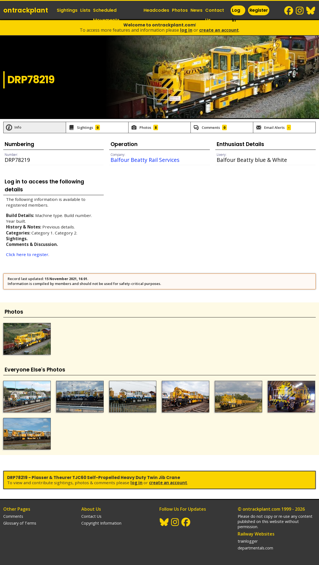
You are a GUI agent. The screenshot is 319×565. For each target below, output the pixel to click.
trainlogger (248, 541)
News (196, 10)
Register (258, 10)
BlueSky (311, 11)
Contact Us (214, 15)
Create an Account (219, 30)
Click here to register (27, 254)
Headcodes (156, 10)
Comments (13, 516)
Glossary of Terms (19, 523)
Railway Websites (256, 534)
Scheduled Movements (106, 15)
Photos (180, 10)
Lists (85, 10)
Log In (236, 15)
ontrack (25, 10)
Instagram (300, 11)
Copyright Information (101, 523)
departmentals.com (255, 548)
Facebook (289, 11)
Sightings (67, 10)
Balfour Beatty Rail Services (145, 159)
